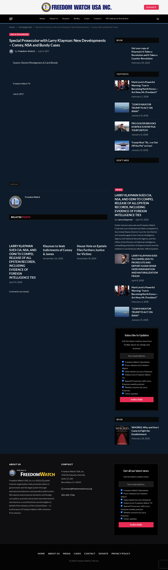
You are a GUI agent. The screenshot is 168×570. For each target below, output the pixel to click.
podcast (14, 184)
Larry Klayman (125, 219)
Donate (151, 7)
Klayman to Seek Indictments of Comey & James (57, 250)
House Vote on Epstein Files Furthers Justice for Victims (92, 250)
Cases (86, 19)
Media (77, 19)
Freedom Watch (26, 51)
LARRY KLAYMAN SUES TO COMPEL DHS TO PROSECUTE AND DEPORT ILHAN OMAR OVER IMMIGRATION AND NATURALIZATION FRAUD (145, 265)
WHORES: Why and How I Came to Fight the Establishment (145, 430)
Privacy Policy (121, 553)
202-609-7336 (68, 495)
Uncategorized (19, 34)
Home (42, 19)
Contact (97, 19)
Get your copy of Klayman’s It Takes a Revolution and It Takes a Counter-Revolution (144, 53)
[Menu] (11, 19)
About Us (53, 19)
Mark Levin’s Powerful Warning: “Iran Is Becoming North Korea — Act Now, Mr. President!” (145, 87)
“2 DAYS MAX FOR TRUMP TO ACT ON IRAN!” (142, 108)
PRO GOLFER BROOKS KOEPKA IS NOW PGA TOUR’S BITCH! (144, 126)
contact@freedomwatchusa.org (78, 488)
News (119, 189)
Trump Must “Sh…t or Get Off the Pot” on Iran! (145, 144)
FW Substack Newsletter (117, 19)
